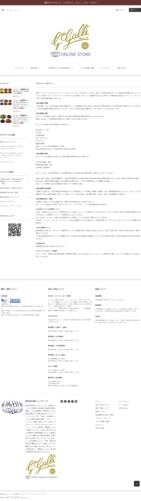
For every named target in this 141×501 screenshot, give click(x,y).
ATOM (102, 428)
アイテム (134, 10)
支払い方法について (102, 405)
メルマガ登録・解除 (87, 68)
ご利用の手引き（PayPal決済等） (61, 68)
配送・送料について (102, 408)
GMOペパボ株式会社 (102, 93)
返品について (100, 411)
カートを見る (123, 405)
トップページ (19, 68)
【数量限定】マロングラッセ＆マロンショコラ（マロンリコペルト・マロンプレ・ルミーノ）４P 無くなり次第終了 (21, 119)
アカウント (122, 10)
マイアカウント (124, 401)
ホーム (97, 401)
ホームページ (105, 68)
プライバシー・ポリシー (132, 95)
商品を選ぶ (36, 68)
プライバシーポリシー (103, 418)
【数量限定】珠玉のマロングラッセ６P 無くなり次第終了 (21, 91)
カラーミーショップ (59, 95)
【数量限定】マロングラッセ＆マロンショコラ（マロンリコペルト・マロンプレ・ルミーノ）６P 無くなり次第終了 (21, 104)
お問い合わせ (121, 68)
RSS (97, 428)
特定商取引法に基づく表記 (104, 415)
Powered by (14, 497)
